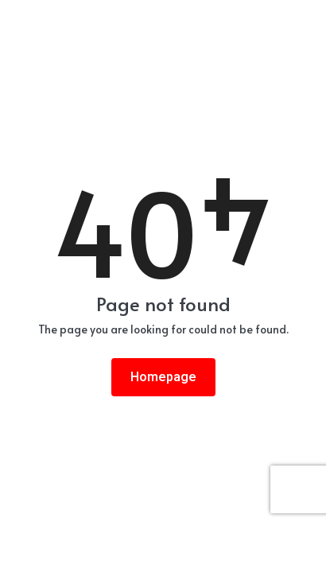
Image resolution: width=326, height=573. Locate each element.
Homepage (163, 377)
